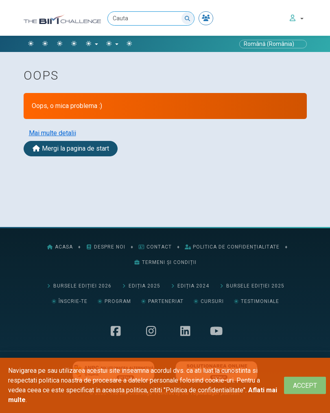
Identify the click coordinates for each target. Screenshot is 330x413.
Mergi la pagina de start (70, 148)
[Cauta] (151, 18)
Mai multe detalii (52, 133)
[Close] (305, 385)
